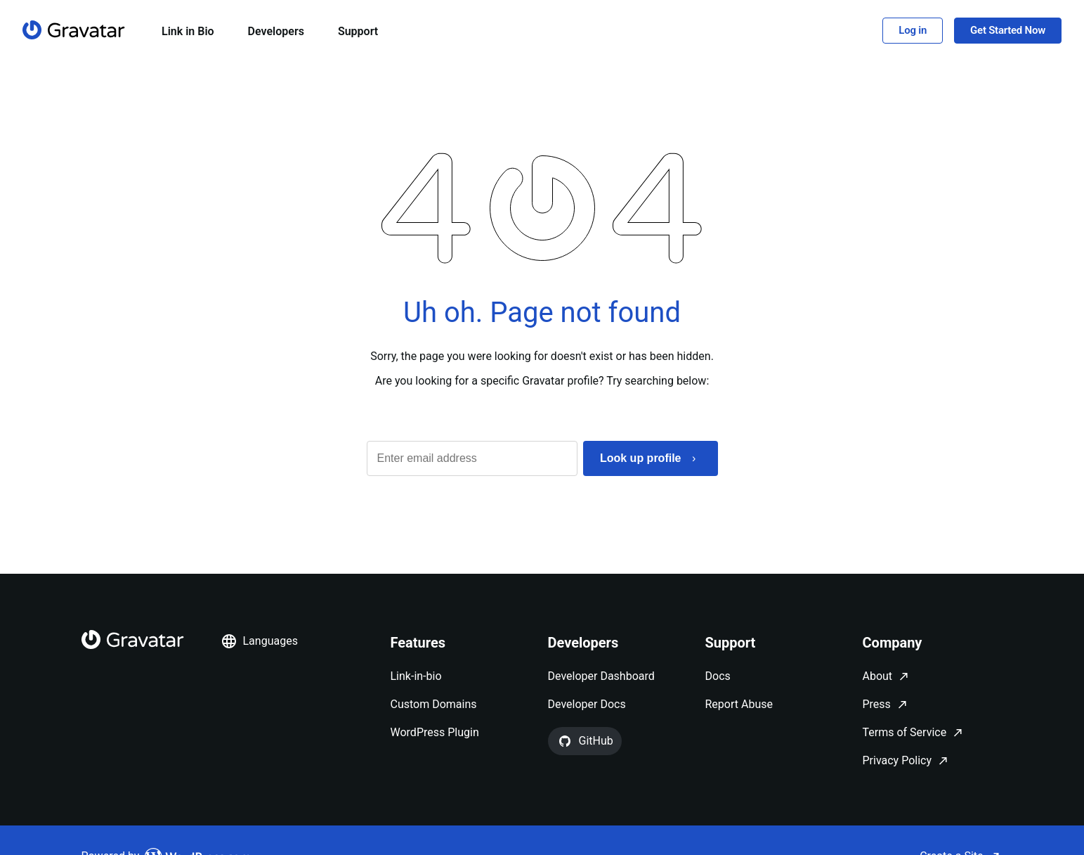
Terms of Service (905, 732)
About (878, 676)
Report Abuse (739, 704)
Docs (718, 676)
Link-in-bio (416, 676)
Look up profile (640, 458)
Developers (276, 31)
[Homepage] (73, 29)
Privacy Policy (897, 760)
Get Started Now (1007, 30)
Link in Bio (188, 31)
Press (877, 704)
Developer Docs (587, 704)
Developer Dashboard (601, 676)
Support (358, 31)
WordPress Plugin (435, 732)
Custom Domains (434, 704)
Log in (913, 30)
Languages (259, 641)
